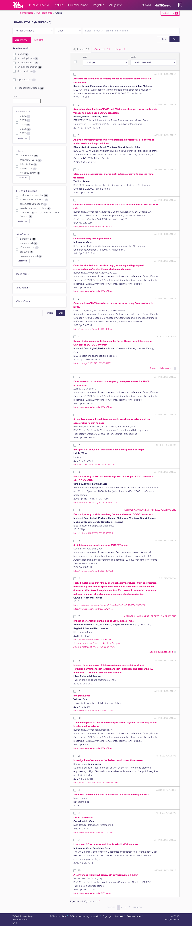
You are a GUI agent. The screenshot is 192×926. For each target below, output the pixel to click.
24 (79, 840)
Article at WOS (107, 647)
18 (79, 660)
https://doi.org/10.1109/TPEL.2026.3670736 (93, 533)
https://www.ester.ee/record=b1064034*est (93, 571)
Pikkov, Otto (28, 168)
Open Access (26, 79)
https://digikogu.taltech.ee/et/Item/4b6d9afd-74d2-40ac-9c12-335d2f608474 (109, 605)
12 (79, 445)
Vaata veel (22, 138)
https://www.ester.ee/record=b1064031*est (92, 291)
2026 (25, 116)
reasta (133, 57)
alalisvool (26, 251)
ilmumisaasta (24, 111)
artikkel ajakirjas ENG (163, 510)
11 (78, 414)
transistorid (28, 238)
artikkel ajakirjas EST (136, 510)
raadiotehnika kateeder (34, 199)
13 (79, 472)
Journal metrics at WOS (85, 647)
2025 (25, 120)
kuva (85, 57)
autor (20, 151)
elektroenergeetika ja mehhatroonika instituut (39, 214)
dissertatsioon (26, 71)
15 (79, 540)
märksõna (22, 234)
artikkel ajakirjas (27, 58)
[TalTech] (18, 5)
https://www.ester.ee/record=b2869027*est (93, 710)
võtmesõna (23, 301)
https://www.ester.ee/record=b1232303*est (93, 832)
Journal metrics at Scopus (86, 643)
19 (79, 691)
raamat (22, 54)
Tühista (163, 39)
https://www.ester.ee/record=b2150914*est (92, 226)
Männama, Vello (30, 160)
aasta (15, 96)
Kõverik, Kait (28, 164)
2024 (25, 124)
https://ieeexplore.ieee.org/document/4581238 (95, 502)
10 (79, 377)
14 (79, 510)
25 (79, 870)
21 (79, 755)
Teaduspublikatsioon (30, 88)
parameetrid (28, 243)
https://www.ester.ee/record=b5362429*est (93, 609)
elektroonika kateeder (34, 195)
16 (79, 578)
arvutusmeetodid (31, 256)
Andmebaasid (26, 12)
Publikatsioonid (44, 12)
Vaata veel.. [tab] (102, 49)
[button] (179, 5)
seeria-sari (23, 274)
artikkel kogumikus (29, 67)
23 (79, 813)
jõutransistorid (29, 247)
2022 (25, 133)
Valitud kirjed (170, 13)
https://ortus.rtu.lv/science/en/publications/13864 (95, 782)
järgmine (137, 907)
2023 (25, 129)
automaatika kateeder (33, 204)
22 (79, 790)
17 (79, 616)
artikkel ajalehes (27, 62)
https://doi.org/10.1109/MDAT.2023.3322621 (93, 639)
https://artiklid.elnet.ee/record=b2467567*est (94, 464)
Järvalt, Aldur (29, 155)
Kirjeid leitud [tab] (81, 49)
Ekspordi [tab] (120, 49)
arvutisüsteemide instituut (35, 208)
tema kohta (23, 287)
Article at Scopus (111, 643)
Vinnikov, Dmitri (30, 173)
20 (79, 718)
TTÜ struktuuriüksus (28, 191)
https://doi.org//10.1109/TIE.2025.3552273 (92, 363)
